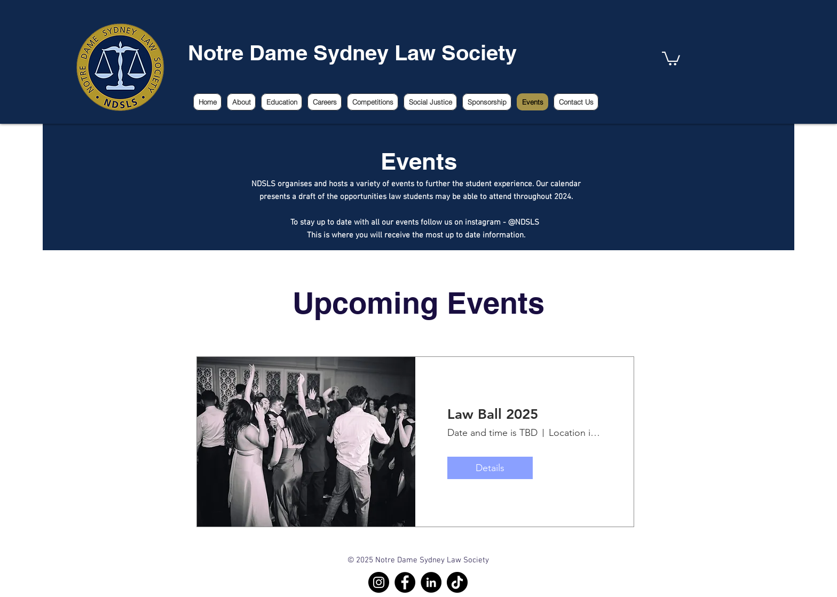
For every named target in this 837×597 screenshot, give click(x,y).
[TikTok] (457, 582)
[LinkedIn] (431, 582)
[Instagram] (378, 582)
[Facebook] (404, 582)
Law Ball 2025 (492, 414)
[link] (671, 58)
